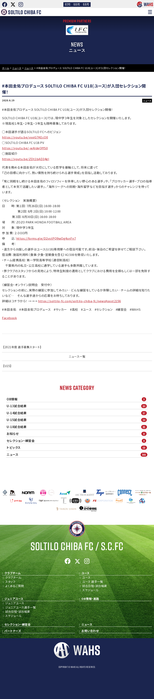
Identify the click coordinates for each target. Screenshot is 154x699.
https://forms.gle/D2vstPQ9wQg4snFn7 (46, 238)
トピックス (77, 447)
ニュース (77, 454)
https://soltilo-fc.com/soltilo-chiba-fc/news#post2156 (79, 301)
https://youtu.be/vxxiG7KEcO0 (25, 137)
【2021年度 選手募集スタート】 (22, 347)
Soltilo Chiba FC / (77, 546)
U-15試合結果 (77, 420)
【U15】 (7, 366)
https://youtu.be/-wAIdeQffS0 (25, 148)
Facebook (9, 318)
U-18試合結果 (77, 426)
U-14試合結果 (77, 413)
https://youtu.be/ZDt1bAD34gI (25, 159)
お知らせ (77, 433)
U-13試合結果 (77, 406)
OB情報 (77, 399)
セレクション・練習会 (77, 440)
